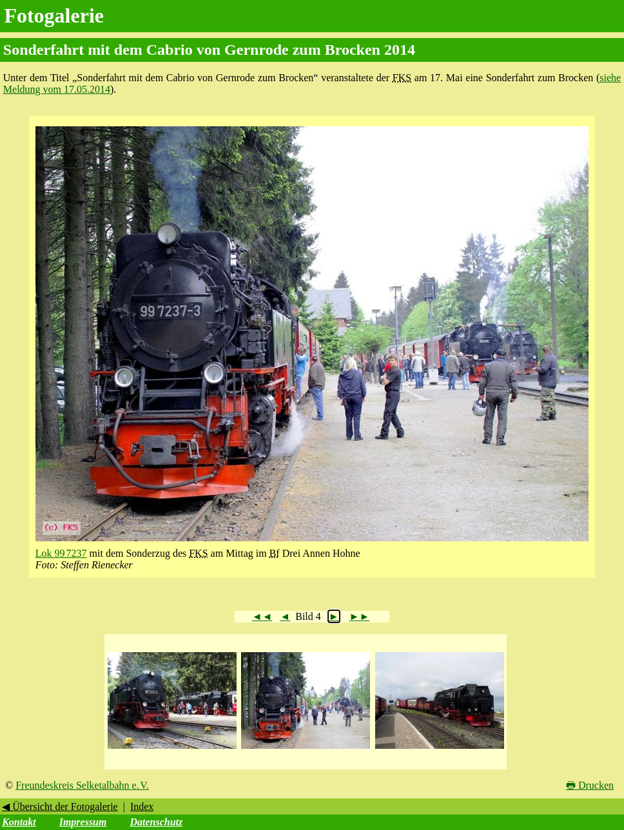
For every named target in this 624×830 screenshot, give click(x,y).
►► (359, 616)
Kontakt (18, 821)
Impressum (83, 821)
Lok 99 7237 (61, 553)
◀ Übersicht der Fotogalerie (60, 806)
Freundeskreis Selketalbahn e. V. (82, 785)
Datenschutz (156, 821)
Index (141, 806)
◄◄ (262, 616)
